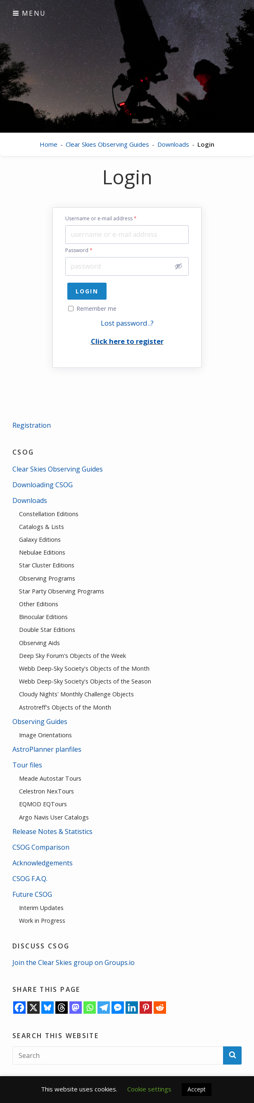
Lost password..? (127, 323)
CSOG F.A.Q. (29, 878)
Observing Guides (39, 721)
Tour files (27, 764)
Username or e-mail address (101, 218)
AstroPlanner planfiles (46, 749)
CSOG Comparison (40, 847)
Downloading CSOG (42, 484)
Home (48, 144)
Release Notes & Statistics (52, 831)
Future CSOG (32, 894)
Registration (31, 425)
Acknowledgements (42, 862)
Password (79, 250)
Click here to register (127, 341)
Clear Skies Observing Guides (107, 144)
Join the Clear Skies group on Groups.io (73, 962)
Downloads (173, 144)
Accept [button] (197, 1089)
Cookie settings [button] (149, 1089)
